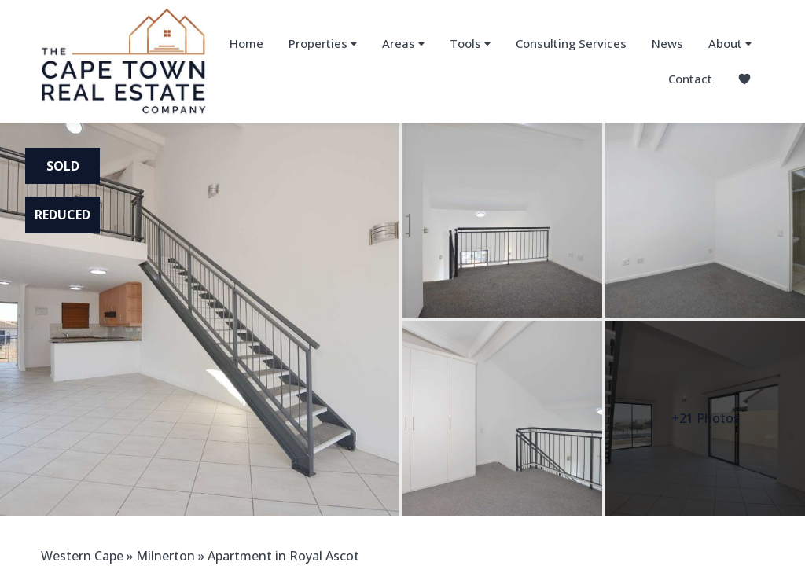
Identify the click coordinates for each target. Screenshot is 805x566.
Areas (403, 43)
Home (246, 43)
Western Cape (82, 555)
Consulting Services (571, 43)
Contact (690, 78)
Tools (470, 43)
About (730, 43)
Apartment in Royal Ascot (283, 555)
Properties (323, 43)
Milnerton (165, 555)
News (667, 43)
